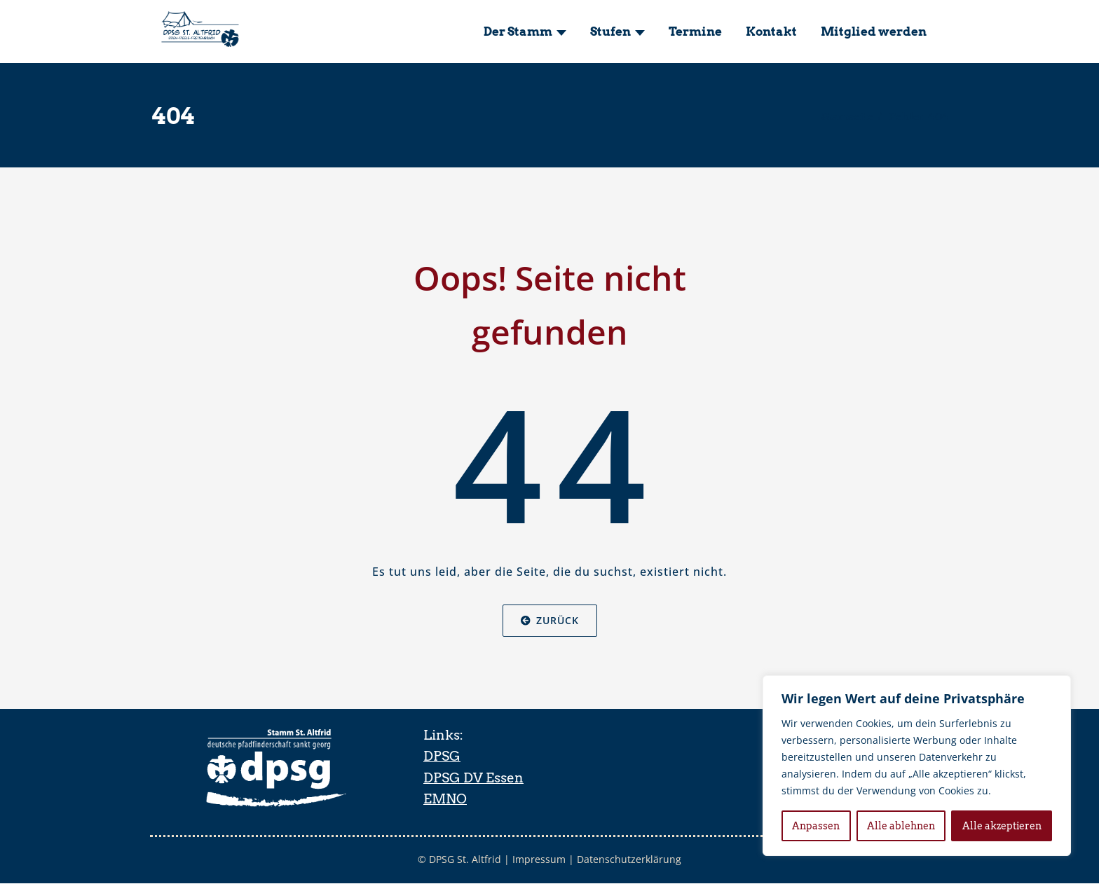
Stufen (617, 32)
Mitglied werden (874, 32)
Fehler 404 (919, 116)
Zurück (550, 620)
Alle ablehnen (901, 825)
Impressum (539, 859)
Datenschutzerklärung (631, 859)
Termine (695, 32)
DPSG (441, 756)
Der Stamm (525, 32)
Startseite (847, 116)
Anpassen (816, 825)
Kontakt (771, 32)
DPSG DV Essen (473, 778)
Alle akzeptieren (1002, 825)
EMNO (445, 799)
